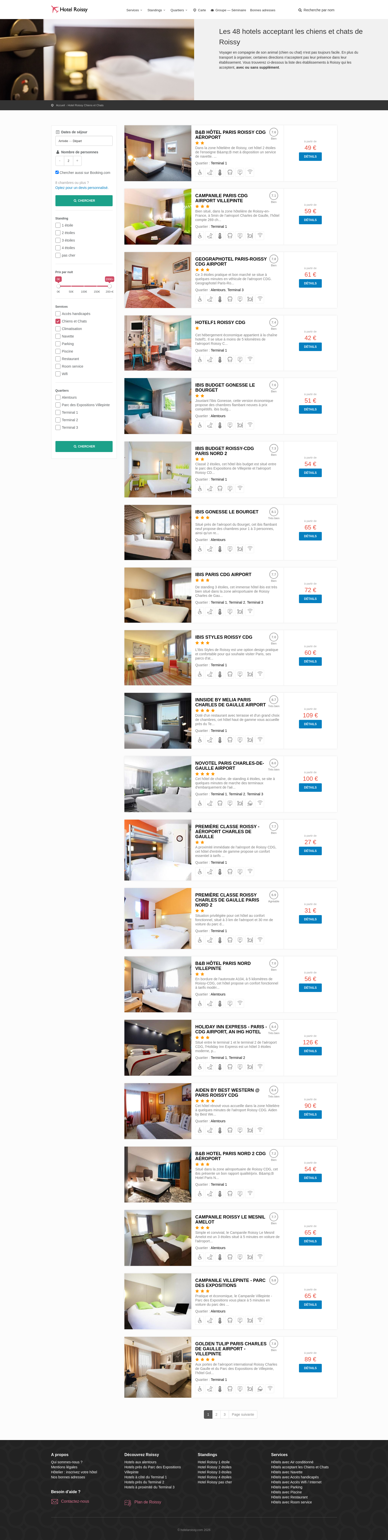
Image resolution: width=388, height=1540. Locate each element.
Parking (68, 344)
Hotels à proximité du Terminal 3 (149, 1487)
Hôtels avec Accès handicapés (295, 1477)
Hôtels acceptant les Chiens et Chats (300, 1467)
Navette (68, 336)
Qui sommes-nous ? (67, 1462)
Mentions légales (64, 1467)
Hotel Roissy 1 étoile (214, 1462)
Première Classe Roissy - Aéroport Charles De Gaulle (227, 831)
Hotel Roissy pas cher (215, 1482)
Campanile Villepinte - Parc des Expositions (230, 1283)
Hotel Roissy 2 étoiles (215, 1467)
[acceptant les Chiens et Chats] (209, 172)
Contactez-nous (75, 1501)
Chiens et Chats (74, 321)
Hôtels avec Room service (291, 1502)
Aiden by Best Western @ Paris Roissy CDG (227, 1093)
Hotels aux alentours (140, 1462)
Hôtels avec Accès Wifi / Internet (296, 1482)
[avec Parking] (240, 172)
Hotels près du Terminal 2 (144, 1482)
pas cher (68, 255)
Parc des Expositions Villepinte (86, 405)
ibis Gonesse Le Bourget (226, 511)
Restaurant (70, 359)
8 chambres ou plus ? (72, 183)
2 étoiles (68, 233)
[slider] (58, 286)
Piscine (67, 351)
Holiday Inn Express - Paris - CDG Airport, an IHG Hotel (231, 1029)
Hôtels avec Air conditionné (292, 1462)
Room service (73, 366)
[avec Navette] (229, 172)
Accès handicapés (76, 314)
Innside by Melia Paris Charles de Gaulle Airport (230, 702)
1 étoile (67, 225)
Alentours (69, 397)
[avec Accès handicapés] (199, 172)
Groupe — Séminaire (228, 10)
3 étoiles (68, 240)
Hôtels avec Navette (286, 1472)
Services (134, 10)
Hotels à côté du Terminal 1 (145, 1477)
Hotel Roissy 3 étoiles (215, 1472)
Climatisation (72, 329)
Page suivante (243, 1414)
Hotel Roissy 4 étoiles (215, 1477)
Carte (199, 10)
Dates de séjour (71, 132)
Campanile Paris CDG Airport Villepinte (221, 198)
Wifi (65, 374)
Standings (157, 10)
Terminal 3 (70, 427)
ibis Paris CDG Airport (223, 574)
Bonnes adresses (262, 10)
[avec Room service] (250, 803)
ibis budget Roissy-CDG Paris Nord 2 (224, 451)
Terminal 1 (70, 412)
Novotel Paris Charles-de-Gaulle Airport (229, 766)
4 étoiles (68, 248)
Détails (310, 156)
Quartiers (180, 10)
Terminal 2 (70, 420)
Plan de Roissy (147, 1502)
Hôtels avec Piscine (286, 1492)
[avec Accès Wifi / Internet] (250, 172)
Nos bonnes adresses (68, 1477)
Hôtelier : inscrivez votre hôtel (74, 1472)
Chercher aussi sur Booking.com (84, 173)
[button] (316, 10)
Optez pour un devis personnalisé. (82, 188)
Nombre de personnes (76, 152)
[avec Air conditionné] (219, 172)
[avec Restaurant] (250, 236)
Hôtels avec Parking (286, 1487)
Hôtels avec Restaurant (289, 1497)
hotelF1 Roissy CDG (220, 322)
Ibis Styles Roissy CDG (223, 637)
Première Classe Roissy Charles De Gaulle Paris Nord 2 (227, 900)
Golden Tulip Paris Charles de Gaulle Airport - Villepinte (230, 1348)
